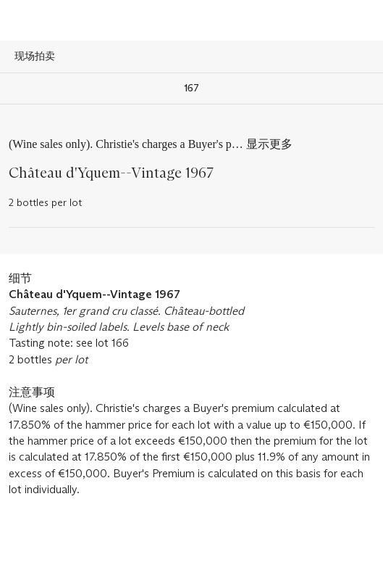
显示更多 (269, 144)
